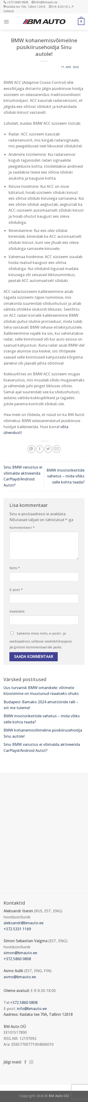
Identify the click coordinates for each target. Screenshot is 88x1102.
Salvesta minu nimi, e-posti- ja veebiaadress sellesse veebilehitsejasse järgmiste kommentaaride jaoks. (40, 640)
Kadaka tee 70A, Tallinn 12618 (24, 7)
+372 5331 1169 (17, 928)
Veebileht (17, 611)
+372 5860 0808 (17, 958)
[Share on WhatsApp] (31, 449)
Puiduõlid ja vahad (16, 1087)
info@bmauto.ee (32, 1008)
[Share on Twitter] (48, 449)
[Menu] (6, 21)
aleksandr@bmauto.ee (23, 922)
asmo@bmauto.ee (20, 976)
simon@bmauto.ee (20, 952)
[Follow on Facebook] (25, 1062)
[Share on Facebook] (40, 449)
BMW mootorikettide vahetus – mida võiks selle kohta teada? (65, 476)
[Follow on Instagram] (31, 1062)
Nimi (14, 568)
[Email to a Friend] (57, 449)
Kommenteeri (22, 527)
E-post (16, 589)
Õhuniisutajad (46, 1087)
